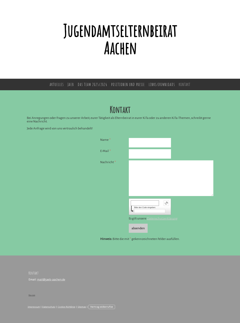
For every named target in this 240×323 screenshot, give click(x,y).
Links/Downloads (162, 84)
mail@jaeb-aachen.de (51, 279)
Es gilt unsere (153, 218)
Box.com (32, 295)
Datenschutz (48, 306)
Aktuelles (57, 84)
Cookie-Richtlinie (66, 306)
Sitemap (82, 306)
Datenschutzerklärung (162, 218)
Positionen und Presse (128, 84)
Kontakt (185, 84)
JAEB (71, 84)
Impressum (34, 306)
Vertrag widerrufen (101, 306)
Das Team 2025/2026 (92, 84)
